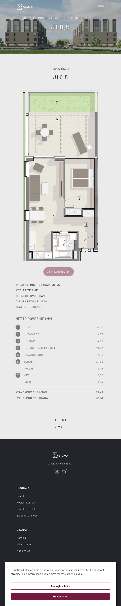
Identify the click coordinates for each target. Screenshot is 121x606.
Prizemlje (81, 18)
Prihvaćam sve (60, 596)
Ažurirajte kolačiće (60, 586)
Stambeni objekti (27, 509)
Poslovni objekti (26, 502)
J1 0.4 (60, 420)
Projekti (27, 18)
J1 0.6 (60, 426)
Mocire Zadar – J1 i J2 (53, 18)
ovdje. (79, 573)
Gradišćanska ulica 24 (60, 463)
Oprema (21, 537)
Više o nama (24, 544)
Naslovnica (23, 550)
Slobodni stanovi (27, 515)
